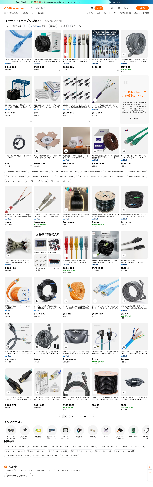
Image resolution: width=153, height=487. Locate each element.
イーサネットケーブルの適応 (113, 172)
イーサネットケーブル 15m (14, 451)
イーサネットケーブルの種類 (15, 446)
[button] (92, 8)
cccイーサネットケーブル (35, 451)
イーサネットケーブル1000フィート (62, 446)
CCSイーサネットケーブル (108, 446)
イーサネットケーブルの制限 (90, 172)
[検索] (98, 8)
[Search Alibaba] (59, 8)
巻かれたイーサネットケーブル (81, 451)
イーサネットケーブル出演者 (15, 176)
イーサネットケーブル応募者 (64, 176)
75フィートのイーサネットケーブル (132, 446)
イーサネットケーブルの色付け (16, 172)
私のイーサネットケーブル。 (136, 176)
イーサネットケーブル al (14, 181)
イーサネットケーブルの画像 (125, 451)
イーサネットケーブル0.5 (69, 456)
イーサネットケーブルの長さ (39, 172)
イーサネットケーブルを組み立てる (39, 176)
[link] (150, 467)
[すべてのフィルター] (15, 26)
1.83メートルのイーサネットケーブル (45, 456)
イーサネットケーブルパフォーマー (89, 176)
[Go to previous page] (59, 416)
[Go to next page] (93, 416)
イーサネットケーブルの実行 (113, 176)
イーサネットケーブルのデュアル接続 (17, 456)
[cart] (119, 8)
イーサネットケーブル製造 (87, 446)
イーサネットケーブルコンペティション (64, 172)
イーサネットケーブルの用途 (37, 446)
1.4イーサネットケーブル (103, 451)
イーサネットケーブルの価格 (57, 451)
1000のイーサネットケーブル (60, 181)
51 (89, 416)
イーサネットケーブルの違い (136, 172)
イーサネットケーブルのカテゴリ (36, 181)
